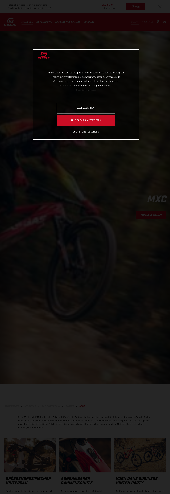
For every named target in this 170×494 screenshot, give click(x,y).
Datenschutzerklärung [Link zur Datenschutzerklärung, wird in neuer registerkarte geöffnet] (82, 90)
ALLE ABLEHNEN (86, 108)
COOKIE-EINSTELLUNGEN (86, 132)
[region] (86, 94)
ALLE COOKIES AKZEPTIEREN (86, 120)
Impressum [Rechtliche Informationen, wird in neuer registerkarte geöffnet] (93, 90)
